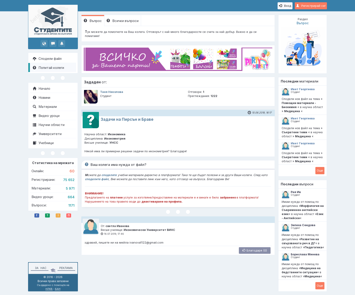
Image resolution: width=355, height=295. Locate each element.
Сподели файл (47, 58)
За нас (40, 268)
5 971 (70, 188)
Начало (41, 88)
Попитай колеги (48, 67)
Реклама (66, 268)
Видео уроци (46, 116)
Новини (41, 97)
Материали (45, 106)
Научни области (49, 125)
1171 (71, 205)
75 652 (68, 180)
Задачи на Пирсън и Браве (127, 119)
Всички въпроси (123, 21)
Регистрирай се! (311, 5)
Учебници (43, 143)
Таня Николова (111, 92)
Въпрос (93, 21)
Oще (320, 170)
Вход (285, 5)
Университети (47, 134)
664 (71, 197)
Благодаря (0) (254, 250)
